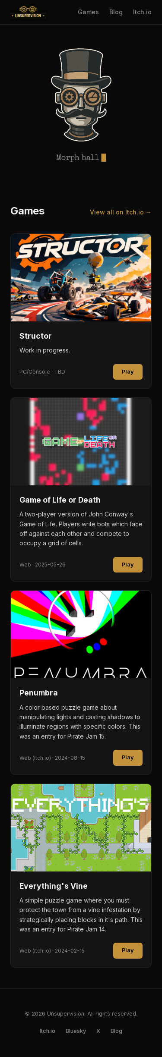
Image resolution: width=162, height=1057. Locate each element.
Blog (116, 12)
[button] (81, 95)
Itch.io (142, 12)
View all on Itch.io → (121, 212)
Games (88, 12)
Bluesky (76, 1031)
